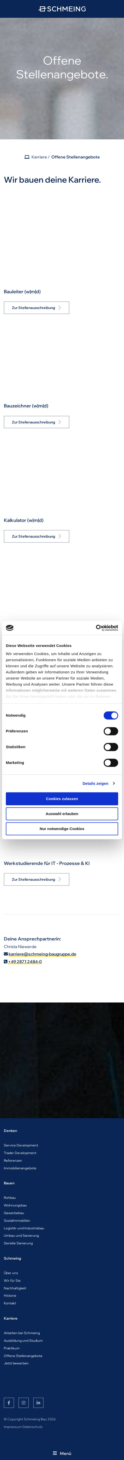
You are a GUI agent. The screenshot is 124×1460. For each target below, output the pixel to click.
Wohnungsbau (15, 1205)
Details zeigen (95, 783)
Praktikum (12, 1348)
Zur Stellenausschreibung (33, 307)
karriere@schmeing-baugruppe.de (42, 953)
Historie (10, 1295)
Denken (10, 1130)
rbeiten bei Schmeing (23, 1333)
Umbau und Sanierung (21, 1235)
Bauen (9, 1183)
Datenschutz (32, 1427)
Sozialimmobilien (17, 1220)
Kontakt (10, 1303)
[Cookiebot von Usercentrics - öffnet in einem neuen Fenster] (96, 628)
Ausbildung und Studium (23, 1340)
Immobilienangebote (20, 1168)
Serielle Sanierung (18, 1243)
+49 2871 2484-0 (25, 961)
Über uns (11, 1273)
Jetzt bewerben (16, 1363)
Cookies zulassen (62, 799)
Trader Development (20, 1153)
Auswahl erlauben (62, 814)
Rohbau (10, 1198)
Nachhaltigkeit (15, 1288)
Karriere (39, 156)
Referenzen (13, 1160)
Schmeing (12, 1258)
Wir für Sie (12, 1280)
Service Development (21, 1145)
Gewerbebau (14, 1213)
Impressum (13, 1427)
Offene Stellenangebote (75, 156)
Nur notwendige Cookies (62, 829)
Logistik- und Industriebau (24, 1228)
